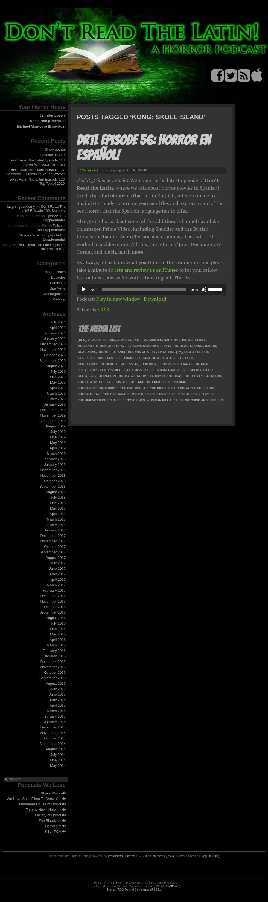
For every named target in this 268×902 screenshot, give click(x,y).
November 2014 (53, 733)
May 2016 (58, 634)
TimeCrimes (135, 400)
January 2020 (55, 404)
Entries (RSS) (134, 856)
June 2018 (57, 503)
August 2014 (56, 749)
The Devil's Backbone (203, 376)
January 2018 (55, 530)
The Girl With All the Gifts (143, 388)
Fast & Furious (196, 352)
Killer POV (55, 831)
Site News (57, 288)
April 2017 (57, 579)
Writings (59, 299)
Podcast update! (53, 155)
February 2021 (54, 333)
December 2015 (53, 662)
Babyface (172, 340)
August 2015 (56, 683)
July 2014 (58, 755)
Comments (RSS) (162, 856)
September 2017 (52, 552)
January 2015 (55, 722)
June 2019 (57, 437)
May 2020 (58, 382)
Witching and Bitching (204, 400)
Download (155, 299)
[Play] (83, 289)
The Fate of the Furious (98, 388)
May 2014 (58, 766)
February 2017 (54, 590)
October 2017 (55, 547)
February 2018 (54, 525)
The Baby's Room (132, 376)
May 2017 (58, 574)
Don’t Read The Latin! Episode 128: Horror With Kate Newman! (37, 162)
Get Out (186, 358)
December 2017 (53, 536)
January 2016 (55, 656)
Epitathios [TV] (170, 352)
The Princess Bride (168, 394)
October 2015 (55, 672)
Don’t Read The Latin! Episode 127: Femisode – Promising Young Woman (36, 172)
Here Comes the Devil (96, 364)
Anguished (153, 340)
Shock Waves (53, 793)
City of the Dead (174, 346)
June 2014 (57, 760)
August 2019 (56, 426)
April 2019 (57, 448)
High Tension (127, 364)
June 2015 (57, 694)
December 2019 (53, 410)
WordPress (115, 856)
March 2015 (56, 711)
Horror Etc (55, 826)
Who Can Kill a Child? (165, 400)
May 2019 (58, 443)
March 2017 (56, 585)
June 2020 (57, 377)
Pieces (208, 370)
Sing (92, 376)
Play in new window (118, 299)
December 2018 (53, 470)
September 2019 (52, 421)
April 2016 (57, 640)
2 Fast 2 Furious (101, 340)
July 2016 (58, 623)
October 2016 (55, 607)
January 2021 (55, 339)
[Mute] (204, 289)
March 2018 (56, 519)
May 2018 (58, 508)
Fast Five (115, 358)
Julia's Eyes (88, 370)
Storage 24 (107, 376)
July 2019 (58, 432)
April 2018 (57, 514)
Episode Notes (54, 272)
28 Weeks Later (130, 340)
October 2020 (55, 355)
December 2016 (53, 596)
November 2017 (53, 541)
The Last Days (89, 394)
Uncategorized (54, 294)
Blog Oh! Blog (210, 856)
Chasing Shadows (143, 346)
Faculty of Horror (50, 815)
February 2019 (54, 459)
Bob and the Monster (96, 346)
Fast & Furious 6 (92, 358)
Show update (55, 149)
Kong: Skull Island (116, 370)
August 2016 (56, 618)
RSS (104, 309)
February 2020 (54, 399)
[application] (151, 289)
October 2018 (55, 481)
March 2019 (56, 454)
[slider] (144, 289)
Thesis (118, 400)
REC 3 (82, 376)
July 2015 (58, 689)
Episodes (58, 277)
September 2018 (52, 486)
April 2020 (57, 388)
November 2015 (53, 667)
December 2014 (53, 727)
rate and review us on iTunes (146, 270)
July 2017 (58, 563)
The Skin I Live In (200, 394)
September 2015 (52, 678)
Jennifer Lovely (53, 115)
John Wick (148, 364)
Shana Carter (29, 235)
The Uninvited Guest (95, 400)
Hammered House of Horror (42, 804)
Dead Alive (87, 352)
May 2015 (58, 700)
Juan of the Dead (195, 364)
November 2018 (53, 475)
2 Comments (87, 170)
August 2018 (56, 492)
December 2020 (53, 344)
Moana (196, 370)
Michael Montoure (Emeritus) (41, 126)
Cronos (196, 346)
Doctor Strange (112, 352)
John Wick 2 (168, 364)
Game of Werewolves (160, 358)
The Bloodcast (52, 821)
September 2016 (52, 612)
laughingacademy (21, 206)
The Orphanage (116, 394)
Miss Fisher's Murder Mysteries (162, 370)
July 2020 (58, 371)
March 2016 (56, 645)
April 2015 (57, 705)
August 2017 (56, 558)
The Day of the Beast (166, 376)
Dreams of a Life (142, 352)
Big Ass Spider (194, 340)
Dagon (210, 346)
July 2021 (58, 322)
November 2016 (53, 601)
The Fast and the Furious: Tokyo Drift (155, 382)
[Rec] (82, 340)
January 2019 (55, 464)
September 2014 (52, 744)
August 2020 (56, 366)
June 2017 (57, 568)
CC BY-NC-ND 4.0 (167, 886)
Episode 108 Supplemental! (54, 218)
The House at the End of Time (192, 388)
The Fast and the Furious (99, 382)
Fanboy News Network (46, 810)
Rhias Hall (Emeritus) (48, 121)
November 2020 (53, 350)
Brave (121, 346)
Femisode (58, 283)
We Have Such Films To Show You (36, 799)
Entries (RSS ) (117, 889)
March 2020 (56, 393)
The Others (141, 394)
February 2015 (54, 716)
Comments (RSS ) (148, 889)
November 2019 (53, 415)
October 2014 (55, 738)
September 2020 (52, 361)
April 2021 (57, 328)
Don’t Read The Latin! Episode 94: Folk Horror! (41, 247)
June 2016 (57, 629)
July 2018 (58, 497)
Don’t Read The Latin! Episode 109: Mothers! (43, 208)
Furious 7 (132, 358)
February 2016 (54, 651)
